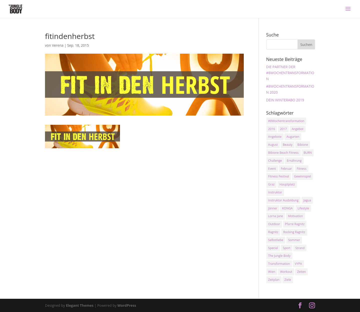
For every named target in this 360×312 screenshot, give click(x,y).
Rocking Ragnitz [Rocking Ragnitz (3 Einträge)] (294, 232)
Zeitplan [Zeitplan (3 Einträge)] (274, 280)
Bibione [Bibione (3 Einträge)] (302, 145)
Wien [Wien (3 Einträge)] (271, 272)
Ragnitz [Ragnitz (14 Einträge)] (273, 232)
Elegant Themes (80, 305)
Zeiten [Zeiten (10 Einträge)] (301, 272)
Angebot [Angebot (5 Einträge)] (298, 129)
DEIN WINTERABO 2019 (285, 100)
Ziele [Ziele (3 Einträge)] (287, 280)
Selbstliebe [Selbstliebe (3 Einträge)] (276, 240)
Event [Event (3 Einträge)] (272, 168)
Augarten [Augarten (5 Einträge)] (292, 137)
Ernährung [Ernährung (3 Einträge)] (294, 160)
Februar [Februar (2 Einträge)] (286, 168)
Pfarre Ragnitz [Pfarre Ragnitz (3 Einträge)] (294, 224)
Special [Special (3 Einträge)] (273, 248)
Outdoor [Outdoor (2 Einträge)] (274, 224)
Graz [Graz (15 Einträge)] (271, 184)
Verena (58, 45)
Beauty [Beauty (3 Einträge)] (287, 145)
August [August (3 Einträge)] (273, 145)
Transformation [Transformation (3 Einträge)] (279, 264)
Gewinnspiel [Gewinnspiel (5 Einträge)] (302, 176)
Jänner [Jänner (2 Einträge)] (272, 208)
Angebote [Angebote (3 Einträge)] (275, 137)
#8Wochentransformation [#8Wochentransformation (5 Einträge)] (286, 121)
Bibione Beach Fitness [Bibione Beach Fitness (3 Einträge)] (283, 153)
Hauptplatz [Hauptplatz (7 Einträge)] (287, 184)
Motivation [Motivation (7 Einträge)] (295, 216)
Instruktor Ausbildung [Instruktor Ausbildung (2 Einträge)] (283, 200)
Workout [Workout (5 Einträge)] (286, 272)
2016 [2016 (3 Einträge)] (271, 129)
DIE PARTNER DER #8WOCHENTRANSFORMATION (290, 72)
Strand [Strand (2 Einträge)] (299, 248)
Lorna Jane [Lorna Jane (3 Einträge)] (275, 216)
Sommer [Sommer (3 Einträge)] (294, 240)
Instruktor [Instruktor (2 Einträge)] (275, 192)
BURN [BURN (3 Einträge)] (308, 153)
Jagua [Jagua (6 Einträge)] (307, 200)
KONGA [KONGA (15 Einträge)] (287, 208)
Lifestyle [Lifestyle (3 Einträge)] (303, 208)
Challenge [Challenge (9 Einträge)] (275, 160)
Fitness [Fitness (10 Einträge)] (301, 168)
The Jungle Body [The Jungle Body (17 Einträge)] (279, 256)
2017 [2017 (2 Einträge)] (283, 129)
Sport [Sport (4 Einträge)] (286, 248)
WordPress (126, 305)
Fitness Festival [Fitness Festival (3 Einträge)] (278, 176)
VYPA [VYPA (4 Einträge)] (298, 264)
